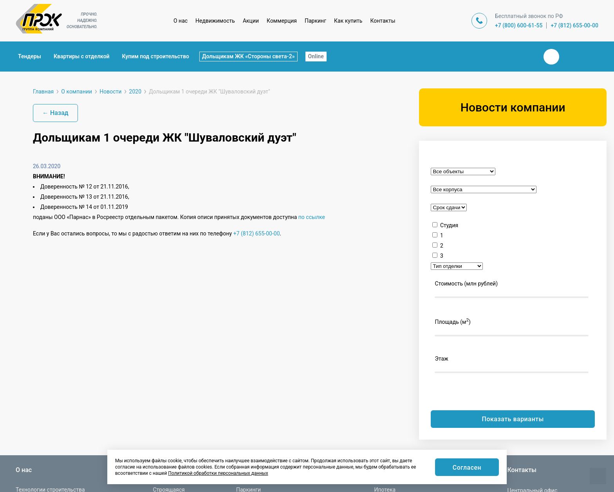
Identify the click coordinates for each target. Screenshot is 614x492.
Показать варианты (513, 419)
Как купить (348, 21)
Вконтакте (551, 57)
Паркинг (315, 21)
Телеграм (570, 57)
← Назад (55, 113)
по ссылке (311, 217)
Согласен (466, 467)
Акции (251, 21)
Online (316, 56)
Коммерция (282, 21)
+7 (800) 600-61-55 (519, 25)
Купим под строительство (155, 56)
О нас (180, 21)
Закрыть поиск (526, 56)
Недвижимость (215, 21)
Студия (449, 225)
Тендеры (29, 56)
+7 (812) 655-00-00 (574, 25)
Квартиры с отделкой (82, 56)
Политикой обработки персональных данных (218, 473)
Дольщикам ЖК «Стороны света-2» (248, 56)
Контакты (382, 21)
